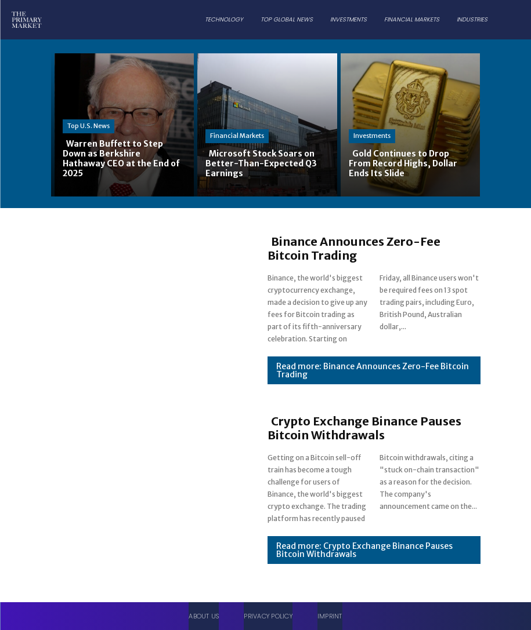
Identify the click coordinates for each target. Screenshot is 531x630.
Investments (372, 136)
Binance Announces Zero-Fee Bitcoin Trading (354, 248)
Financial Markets (237, 136)
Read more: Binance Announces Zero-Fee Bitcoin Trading (372, 370)
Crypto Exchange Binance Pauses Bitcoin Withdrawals (364, 428)
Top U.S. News (88, 126)
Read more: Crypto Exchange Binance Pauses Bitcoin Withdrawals (364, 550)
